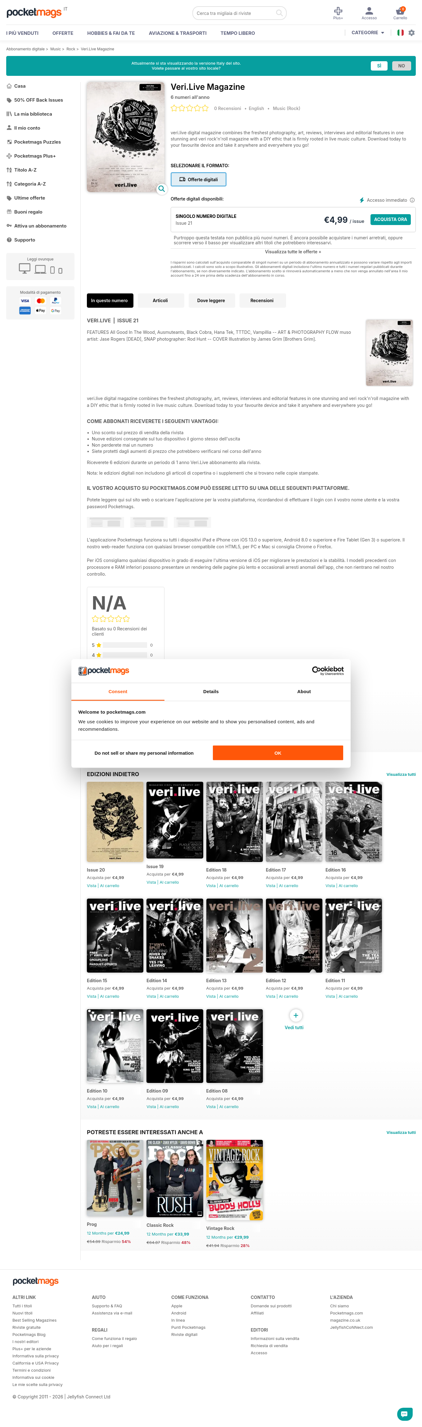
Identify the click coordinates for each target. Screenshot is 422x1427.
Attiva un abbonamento (36, 226)
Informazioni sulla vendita (275, 1359)
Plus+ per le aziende (31, 1370)
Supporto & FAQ (107, 1327)
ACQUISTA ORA (390, 219)
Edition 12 (288, 991)
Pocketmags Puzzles (33, 142)
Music (55, 49)
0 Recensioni (227, 108)
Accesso (259, 1374)
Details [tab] (211, 691)
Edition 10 (97, 1107)
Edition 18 (224, 875)
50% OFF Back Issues (34, 100)
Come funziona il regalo (114, 1359)
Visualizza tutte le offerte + (293, 251)
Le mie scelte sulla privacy (37, 1405)
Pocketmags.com (346, 1334)
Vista (92, 891)
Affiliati (257, 1334)
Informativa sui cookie (33, 1398)
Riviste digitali (184, 1355)
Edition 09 (161, 1107)
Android (178, 1334)
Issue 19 (159, 872)
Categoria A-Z (26, 184)
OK (277, 752)
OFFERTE (62, 33)
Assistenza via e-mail (112, 1334)
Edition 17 (288, 875)
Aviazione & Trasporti (178, 33)
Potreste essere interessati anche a (145, 1148)
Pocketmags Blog (29, 1355)
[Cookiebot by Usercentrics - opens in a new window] (317, 671)
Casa (16, 86)
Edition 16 (351, 875)
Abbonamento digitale (25, 49)
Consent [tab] (118, 691)
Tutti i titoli (22, 1327)
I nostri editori (25, 1362)
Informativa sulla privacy (35, 1377)
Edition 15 (97, 991)
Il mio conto (23, 128)
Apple (176, 1327)
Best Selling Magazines (34, 1341)
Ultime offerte (25, 198)
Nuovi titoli (22, 1334)
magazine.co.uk (345, 1341)
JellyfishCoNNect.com (351, 1348)
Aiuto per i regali (107, 1367)
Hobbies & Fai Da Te (111, 33)
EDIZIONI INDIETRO (113, 774)
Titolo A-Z (21, 170)
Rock (70, 49)
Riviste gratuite (26, 1348)
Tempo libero (238, 33)
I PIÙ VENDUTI (22, 33)
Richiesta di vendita (269, 1367)
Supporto (20, 240)
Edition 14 (160, 991)
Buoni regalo (24, 212)
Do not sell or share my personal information (144, 752)
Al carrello (109, 891)
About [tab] (304, 691)
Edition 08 (225, 1107)
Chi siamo (339, 1327)
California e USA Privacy (35, 1384)
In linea (178, 1341)
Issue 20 (96, 875)
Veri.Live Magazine (97, 49)
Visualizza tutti (401, 774)
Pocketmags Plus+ (31, 156)
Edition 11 (351, 991)
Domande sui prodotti (271, 1327)
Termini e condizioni (31, 1391)
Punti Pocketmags (188, 1348)
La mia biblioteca (29, 114)
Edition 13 (224, 991)
